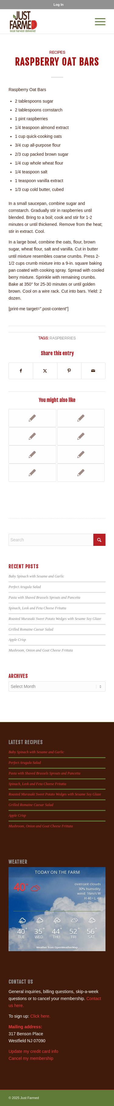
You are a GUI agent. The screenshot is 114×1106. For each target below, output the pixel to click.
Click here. (40, 1016)
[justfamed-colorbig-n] (47, 21)
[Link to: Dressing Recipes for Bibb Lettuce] (81, 473)
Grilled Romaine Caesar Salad (31, 629)
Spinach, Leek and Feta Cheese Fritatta (37, 608)
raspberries (63, 338)
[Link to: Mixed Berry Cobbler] (32, 473)
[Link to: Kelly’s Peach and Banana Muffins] (81, 436)
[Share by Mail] (93, 371)
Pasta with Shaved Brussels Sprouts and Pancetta (44, 597)
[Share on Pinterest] (69, 371)
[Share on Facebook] (21, 371)
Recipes (57, 53)
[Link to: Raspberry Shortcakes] (32, 454)
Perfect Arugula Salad (25, 587)
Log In (59, 4)
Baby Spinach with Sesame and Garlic (36, 576)
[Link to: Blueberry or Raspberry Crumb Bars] (81, 418)
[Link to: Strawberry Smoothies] (32, 418)
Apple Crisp (17, 640)
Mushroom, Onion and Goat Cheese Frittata (41, 650)
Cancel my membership (31, 1058)
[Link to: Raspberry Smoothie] (32, 436)
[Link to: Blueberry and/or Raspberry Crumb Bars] (81, 454)
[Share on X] (45, 371)
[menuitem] (58, 4)
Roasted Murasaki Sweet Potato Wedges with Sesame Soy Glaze (55, 619)
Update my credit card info (33, 1051)
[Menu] (97, 21)
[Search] (57, 540)
